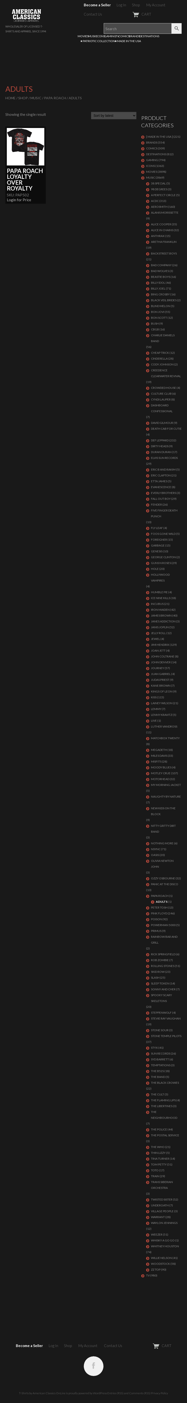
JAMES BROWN (161, 615)
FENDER (156, 504)
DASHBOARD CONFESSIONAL (162, 408)
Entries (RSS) (115, 1393)
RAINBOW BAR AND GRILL (164, 939)
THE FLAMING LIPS (163, 1100)
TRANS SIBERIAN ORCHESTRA (162, 1185)
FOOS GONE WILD (163, 534)
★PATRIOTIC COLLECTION (97, 41)
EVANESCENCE (161, 487)
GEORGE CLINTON (163, 557)
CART (130, 14)
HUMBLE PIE (159, 592)
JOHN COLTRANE (162, 656)
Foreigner (159, 539)
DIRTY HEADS (159, 446)
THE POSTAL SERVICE (165, 1135)
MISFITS (156, 761)
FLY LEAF (157, 528)
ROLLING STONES (162, 966)
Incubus (157, 604)
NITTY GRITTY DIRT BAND (163, 828)
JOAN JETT (158, 650)
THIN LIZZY (158, 1153)
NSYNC (155, 849)
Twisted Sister (161, 1199)
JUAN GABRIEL (161, 674)
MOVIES (83, 36)
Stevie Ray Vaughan (166, 1018)
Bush (155, 323)
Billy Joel (158, 288)
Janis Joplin (160, 627)
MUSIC (92, 36)
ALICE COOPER (161, 224)
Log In (121, 5)
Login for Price (19, 200)
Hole (155, 569)
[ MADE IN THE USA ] (159, 136)
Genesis (156, 551)
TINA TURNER (160, 1158)
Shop (136, 5)
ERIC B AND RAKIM (163, 469)
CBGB (155, 329)
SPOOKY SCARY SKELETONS (161, 998)
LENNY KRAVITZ (161, 715)
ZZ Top (155, 1269)
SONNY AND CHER (163, 989)
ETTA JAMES (159, 481)
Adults (162, 901)
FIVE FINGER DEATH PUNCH (164, 513)
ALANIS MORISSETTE (164, 212)
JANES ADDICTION (163, 621)
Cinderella (159, 358)
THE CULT (157, 1094)
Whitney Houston (165, 1246)
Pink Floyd (159, 913)
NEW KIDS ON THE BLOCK (163, 811)
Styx (154, 1047)
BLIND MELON (160, 306)
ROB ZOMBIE (160, 960)
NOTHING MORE (162, 843)
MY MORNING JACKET (166, 785)
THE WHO (158, 1147)
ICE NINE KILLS (160, 598)
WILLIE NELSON (161, 1258)
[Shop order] (113, 115)
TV (117, 36)
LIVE (154, 720)
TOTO (155, 1170)
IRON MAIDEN (160, 609)
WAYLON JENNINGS (164, 1223)
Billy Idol (158, 282)
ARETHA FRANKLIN (164, 242)
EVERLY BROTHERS (163, 493)
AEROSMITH (159, 207)
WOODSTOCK (160, 1264)
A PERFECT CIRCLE (163, 195)
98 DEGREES (159, 189)
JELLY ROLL (158, 633)
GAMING (110, 36)
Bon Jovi (157, 312)
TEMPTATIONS (160, 1065)
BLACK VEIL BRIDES (164, 300)
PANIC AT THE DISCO (164, 884)
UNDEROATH (160, 1205)
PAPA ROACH (55, 98)
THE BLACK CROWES (165, 1082)
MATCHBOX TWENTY (165, 738)
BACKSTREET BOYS (164, 253)
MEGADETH (159, 750)
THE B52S (157, 1071)
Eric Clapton (161, 475)
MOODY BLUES (161, 767)
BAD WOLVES (160, 271)
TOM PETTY (159, 1164)
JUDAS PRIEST (160, 680)
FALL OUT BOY (161, 499)
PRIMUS (156, 931)
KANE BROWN (160, 685)
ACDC (155, 201)
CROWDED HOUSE (163, 388)
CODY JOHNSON (162, 364)
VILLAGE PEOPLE (162, 1211)
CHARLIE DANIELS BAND (163, 338)
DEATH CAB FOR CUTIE (166, 428)
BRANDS (134, 36)
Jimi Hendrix (160, 645)
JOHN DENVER (161, 662)
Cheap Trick (160, 353)
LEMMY (156, 709)
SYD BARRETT (160, 1059)
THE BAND (158, 1077)
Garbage (158, 545)
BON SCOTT (159, 317)
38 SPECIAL (158, 183)
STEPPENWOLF (161, 1012)
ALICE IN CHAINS (162, 230)
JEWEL (155, 639)
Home (10, 98)
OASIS (155, 855)
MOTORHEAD (160, 779)
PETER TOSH (159, 907)
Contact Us (93, 14)
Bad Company (161, 265)
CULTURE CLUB (161, 393)
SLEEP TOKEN (160, 983)
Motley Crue (160, 773)
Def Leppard (160, 440)
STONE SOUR (159, 1030)
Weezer (156, 1234)
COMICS (124, 36)
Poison (156, 919)
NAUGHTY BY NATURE (166, 796)
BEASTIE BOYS (160, 277)
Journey (157, 668)
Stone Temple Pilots (166, 1036)
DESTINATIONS (149, 36)
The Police (159, 1129)
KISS (154, 697)
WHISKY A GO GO (163, 1240)
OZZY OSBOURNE (163, 878)
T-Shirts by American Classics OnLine (42, 1393)
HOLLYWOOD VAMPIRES (160, 577)
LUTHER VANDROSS (164, 726)
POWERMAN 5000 (163, 925)
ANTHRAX (158, 236)
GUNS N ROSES (161, 563)
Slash (155, 977)
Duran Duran (161, 452)
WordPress (100, 1393)
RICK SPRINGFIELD (163, 954)
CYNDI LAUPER (161, 399)
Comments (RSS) (139, 1393)
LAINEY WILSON (161, 703)
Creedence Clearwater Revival (166, 373)
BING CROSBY (160, 294)
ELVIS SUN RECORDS (164, 458)
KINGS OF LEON (161, 691)
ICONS (100, 36)
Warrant (158, 1217)
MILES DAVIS (159, 755)
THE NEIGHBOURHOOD (164, 1115)
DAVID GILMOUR (162, 423)
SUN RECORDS (160, 1053)
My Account (155, 5)
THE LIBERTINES (161, 1106)
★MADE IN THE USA (127, 41)
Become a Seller (97, 5)
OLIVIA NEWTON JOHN (162, 863)
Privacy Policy (159, 1393)
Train (155, 1176)
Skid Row (158, 972)
